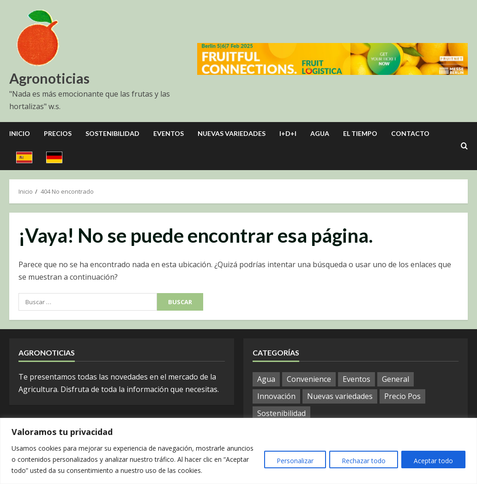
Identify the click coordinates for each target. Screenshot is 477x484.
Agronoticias (49, 78)
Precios (58, 133)
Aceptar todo (432, 460)
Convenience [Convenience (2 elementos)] (309, 379)
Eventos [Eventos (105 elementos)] (356, 379)
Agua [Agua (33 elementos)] (266, 379)
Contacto (410, 133)
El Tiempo (360, 133)
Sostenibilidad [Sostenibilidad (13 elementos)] (281, 413)
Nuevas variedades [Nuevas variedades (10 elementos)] (340, 396)
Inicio (19, 133)
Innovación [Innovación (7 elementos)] (276, 396)
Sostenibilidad (112, 133)
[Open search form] (464, 146)
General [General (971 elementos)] (395, 379)
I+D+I (287, 133)
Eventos (168, 133)
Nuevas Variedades (232, 133)
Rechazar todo (360, 460)
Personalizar (289, 460)
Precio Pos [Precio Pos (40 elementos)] (402, 396)
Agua (319, 133)
